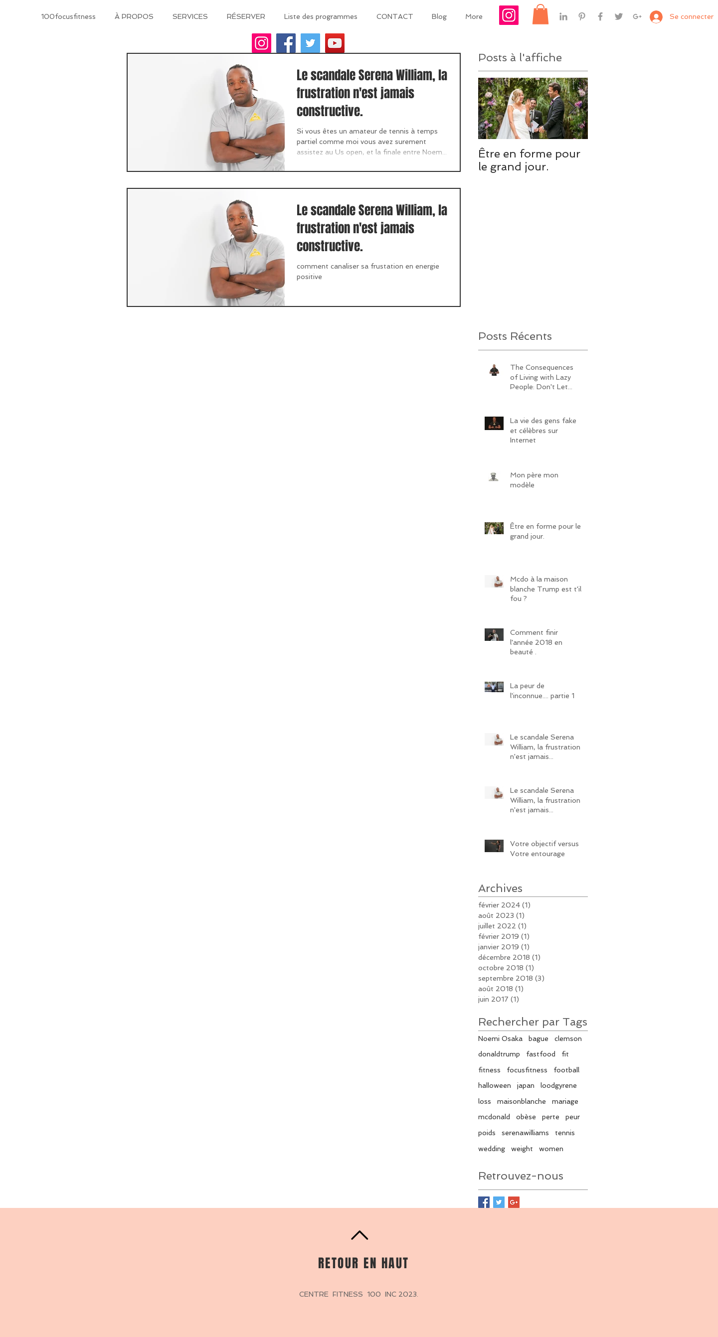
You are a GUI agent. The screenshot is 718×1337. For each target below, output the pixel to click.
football (566, 1070)
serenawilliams (525, 1133)
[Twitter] (310, 43)
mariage (565, 1101)
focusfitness (527, 1070)
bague (538, 1038)
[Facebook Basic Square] (484, 1202)
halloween (494, 1085)
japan (526, 1085)
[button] (540, 14)
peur (572, 1117)
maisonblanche (521, 1101)
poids (487, 1133)
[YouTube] (335, 43)
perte (550, 1117)
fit (565, 1054)
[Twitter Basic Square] (499, 1202)
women (551, 1149)
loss (484, 1101)
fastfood (540, 1054)
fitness (489, 1070)
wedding (491, 1149)
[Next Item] (571, 109)
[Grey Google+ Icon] (637, 16)
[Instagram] (261, 43)
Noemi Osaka (500, 1038)
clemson (568, 1038)
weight (522, 1149)
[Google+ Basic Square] (514, 1202)
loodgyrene (558, 1085)
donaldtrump (499, 1054)
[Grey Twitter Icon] (618, 16)
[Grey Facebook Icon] (600, 16)
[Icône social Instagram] (509, 15)
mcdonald (494, 1117)
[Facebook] (286, 43)
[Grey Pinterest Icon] (581, 16)
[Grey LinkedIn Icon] (563, 16)
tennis (565, 1133)
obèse (526, 1117)
